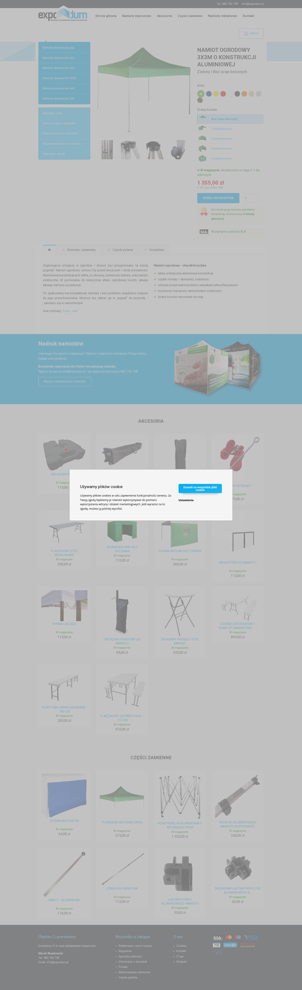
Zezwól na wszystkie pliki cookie (200, 488)
